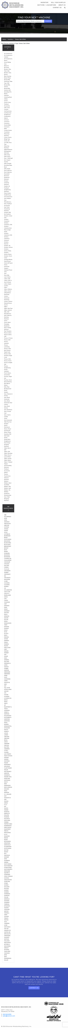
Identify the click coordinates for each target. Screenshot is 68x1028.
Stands (5, 437)
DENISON (6, 616)
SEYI (5, 853)
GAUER (6, 656)
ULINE (5, 925)
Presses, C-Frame (8, 338)
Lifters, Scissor (7, 291)
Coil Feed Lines (8, 111)
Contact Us (57, 7)
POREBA (6, 822)
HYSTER (6, 694)
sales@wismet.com (9, 1016)
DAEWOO (6, 605)
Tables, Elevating (8, 453)
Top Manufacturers (8, 508)
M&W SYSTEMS (8, 755)
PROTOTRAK (7, 832)
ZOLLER (6, 960)
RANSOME (7, 836)
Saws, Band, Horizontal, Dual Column (8, 402)
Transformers (7, 476)
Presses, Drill (7, 339)
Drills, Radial (7, 168)
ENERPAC (6, 640)
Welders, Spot (7, 488)
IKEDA (5, 701)
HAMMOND (7, 679)
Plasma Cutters (7, 332)
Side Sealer (6, 435)
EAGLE (6, 630)
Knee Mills (6, 275)
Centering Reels (8, 97)
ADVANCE (6, 521)
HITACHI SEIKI (7, 689)
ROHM (6, 839)
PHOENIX (6, 817)
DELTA (5, 614)
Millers (5, 306)
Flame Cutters (7, 193)
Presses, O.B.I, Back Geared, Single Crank (7, 350)
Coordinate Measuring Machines (7, 133)
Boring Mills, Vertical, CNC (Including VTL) (7, 90)
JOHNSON (7, 710)
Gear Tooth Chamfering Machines (7, 208)
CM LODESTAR (8, 590)
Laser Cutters (7, 277)
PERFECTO (7, 813)
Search (48, 21)
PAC (5, 806)
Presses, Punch (7, 360)
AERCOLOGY (7, 523)
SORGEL (6, 862)
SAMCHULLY (7, 844)
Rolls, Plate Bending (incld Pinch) (7, 388)
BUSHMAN (7, 555)
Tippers (6, 463)
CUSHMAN (7, 602)
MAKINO (6, 757)
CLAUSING (7, 583)
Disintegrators (7, 151)
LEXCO (6, 741)
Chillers (6, 99)
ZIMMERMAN (7, 958)
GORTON (6, 670)
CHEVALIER (7, 562)
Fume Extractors (8, 196)
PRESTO (6, 831)
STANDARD (7, 874)
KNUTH (6, 729)
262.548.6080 (7, 1014)
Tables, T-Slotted (8, 462)
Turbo (5, 921)
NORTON (6, 792)
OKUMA (6, 801)
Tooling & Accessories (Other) (7, 470)
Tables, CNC (7, 451)
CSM (5, 598)
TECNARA (6, 900)
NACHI (6, 782)
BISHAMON (7, 541)
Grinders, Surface (8, 247)
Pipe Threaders (7, 331)
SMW (5, 858)
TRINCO (6, 918)
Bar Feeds (6, 67)
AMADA (6, 528)
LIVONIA (6, 752)
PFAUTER (6, 815)
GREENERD (7, 673)
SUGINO (6, 885)
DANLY (6, 609)
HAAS (5, 677)
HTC (5, 693)
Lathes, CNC (7, 278)
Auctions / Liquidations (46, 5)
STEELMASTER (8, 879)
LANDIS (6, 734)
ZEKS (5, 956)
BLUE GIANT (7, 544)
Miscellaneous (7, 313)
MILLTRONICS (7, 771)
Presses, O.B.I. (7, 359)
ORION (6, 803)
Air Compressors (8, 53)
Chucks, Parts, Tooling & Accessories (7, 104)
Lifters (5, 287)
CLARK (6, 581)
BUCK (5, 549)
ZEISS (5, 954)
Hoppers (6, 268)
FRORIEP (6, 652)
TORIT (5, 914)
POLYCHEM (7, 820)
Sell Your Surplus (58, 2)
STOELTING (7, 881)
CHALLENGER (7, 560)
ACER (5, 518)
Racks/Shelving (8, 381)
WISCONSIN (7, 946)
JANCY (6, 703)
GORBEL (6, 668)
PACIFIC (6, 808)
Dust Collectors (8, 170)
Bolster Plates (7, 78)
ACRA (5, 520)
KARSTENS (7, 719)
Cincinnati (6, 569)
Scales (5, 418)
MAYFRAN (6, 761)
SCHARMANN (7, 846)
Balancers (6, 65)
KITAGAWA (7, 728)
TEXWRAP (6, 902)
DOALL (6, 621)
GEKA (5, 658)
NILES (5, 790)
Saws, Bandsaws (8, 409)
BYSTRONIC (7, 556)
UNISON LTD (7, 930)
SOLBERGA (7, 860)
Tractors (6, 474)
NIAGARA (6, 789)
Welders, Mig (7, 486)
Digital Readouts (8, 149)
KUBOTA (6, 731)
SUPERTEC (7, 895)
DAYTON (6, 612)
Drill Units (6, 153)
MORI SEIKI (7, 778)
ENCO (5, 635)
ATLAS (5, 532)
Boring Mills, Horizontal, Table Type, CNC (8, 81)
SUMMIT (6, 890)
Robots (6, 385)
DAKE (5, 607)
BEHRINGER (7, 535)
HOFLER (6, 691)
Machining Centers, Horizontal (6, 296)
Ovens (5, 320)
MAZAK (6, 762)
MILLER (6, 769)
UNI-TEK (6, 928)
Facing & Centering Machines (6, 182)
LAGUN (6, 733)
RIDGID (6, 837)
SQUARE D (7, 872)
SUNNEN (6, 892)
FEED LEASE (7, 647)
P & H (5, 804)
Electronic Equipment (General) (6, 177)
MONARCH (7, 775)
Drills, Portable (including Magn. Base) (8, 165)
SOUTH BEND (7, 864)
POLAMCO (7, 818)
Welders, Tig (7, 490)
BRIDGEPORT (7, 546)
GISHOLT (6, 666)
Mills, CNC (6, 312)
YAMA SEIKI (7, 951)
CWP (5, 604)
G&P (5, 654)
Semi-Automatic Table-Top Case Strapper (8, 421)
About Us (62, 5)
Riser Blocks (7, 383)
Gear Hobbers (7, 198)
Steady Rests (7, 439)
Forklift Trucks (7, 195)
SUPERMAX (7, 893)
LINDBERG (7, 748)
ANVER (6, 530)
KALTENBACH (7, 717)
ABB (5, 515)
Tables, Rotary (7, 460)
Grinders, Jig (7, 245)
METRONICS (7, 764)
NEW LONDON (8, 787)
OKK (5, 799)
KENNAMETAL (8, 726)
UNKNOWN (7, 935)
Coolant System (8, 130)
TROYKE (6, 920)
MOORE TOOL (8, 776)
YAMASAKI (7, 953)
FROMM (6, 651)
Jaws (5, 273)
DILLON (6, 619)
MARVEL (6, 759)
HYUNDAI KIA (7, 698)
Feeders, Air (7, 186)
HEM (5, 684)
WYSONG (6, 949)
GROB (5, 675)
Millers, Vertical (8, 310)
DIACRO (6, 618)
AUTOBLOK (7, 534)
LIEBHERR (6, 743)
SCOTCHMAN (7, 848)
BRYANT (6, 548)
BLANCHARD (7, 542)
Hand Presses (7, 261)
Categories (7, 47)
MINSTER (6, 773)
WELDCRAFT (7, 942)
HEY (5, 686)
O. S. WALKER (7, 794)
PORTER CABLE (8, 824)
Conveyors (6, 121)
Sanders (6, 392)
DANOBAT (6, 611)
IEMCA (6, 700)
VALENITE (6, 937)
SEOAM (6, 851)
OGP (5, 796)
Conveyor (6, 119)
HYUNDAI (6, 696)
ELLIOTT (6, 633)
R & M (5, 834)
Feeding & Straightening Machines (7, 189)
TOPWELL (6, 913)
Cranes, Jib (6, 140)
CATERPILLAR (7, 558)
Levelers (6, 285)
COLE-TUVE (7, 591)
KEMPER (6, 724)
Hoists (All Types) (8, 263)
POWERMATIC (8, 825)
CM (5, 588)
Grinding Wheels (8, 259)
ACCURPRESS (7, 516)
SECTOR (6, 850)
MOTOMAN (7, 780)
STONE (6, 883)
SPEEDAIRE (7, 871)
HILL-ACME (7, 687)
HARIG (6, 680)
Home (4, 39)
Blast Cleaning (7, 76)
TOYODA (6, 916)
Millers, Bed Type (8, 308)
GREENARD (7, 672)
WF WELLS (7, 944)
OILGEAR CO (7, 797)
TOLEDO (6, 907)
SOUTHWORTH (8, 869)
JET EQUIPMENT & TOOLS (8, 706)
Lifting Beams (7, 292)
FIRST (5, 649)
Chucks (6, 100)
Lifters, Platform (8, 289)
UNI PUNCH (7, 927)
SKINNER (6, 857)
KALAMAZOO (7, 715)
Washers (6, 481)
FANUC (6, 642)
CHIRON (6, 567)
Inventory (44, 2)
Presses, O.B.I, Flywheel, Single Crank (8, 355)
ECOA (5, 631)
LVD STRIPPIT (7, 754)
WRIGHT (6, 947)
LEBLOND (6, 736)
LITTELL (6, 750)
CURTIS (6, 600)
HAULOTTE (7, 682)
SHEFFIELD (7, 855)
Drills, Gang (7, 154)
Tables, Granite (7, 458)
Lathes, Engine (7, 284)
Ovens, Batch (7, 322)
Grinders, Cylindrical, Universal (6, 238)
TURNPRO (6, 923)
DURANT (6, 628)
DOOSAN (6, 626)
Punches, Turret (8, 380)
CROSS (6, 597)
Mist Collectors (8, 315)
